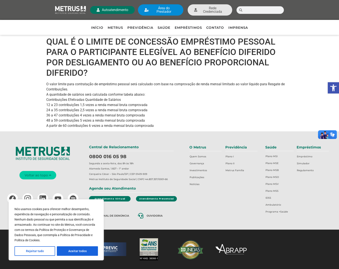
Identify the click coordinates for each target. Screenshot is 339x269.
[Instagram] (27, 198)
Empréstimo (304, 156)
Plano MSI (271, 156)
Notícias (195, 184)
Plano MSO (272, 177)
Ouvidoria (155, 215)
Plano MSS (271, 190)
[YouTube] (58, 198)
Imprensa (238, 28)
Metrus (115, 28)
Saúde (164, 28)
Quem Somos (198, 156)
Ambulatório (273, 204)
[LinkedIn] (42, 198)
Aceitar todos (77, 251)
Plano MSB (272, 170)
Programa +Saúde (276, 211)
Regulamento (305, 170)
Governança (197, 163)
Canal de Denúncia (114, 215)
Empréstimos (188, 28)
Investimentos (198, 170)
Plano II (229, 163)
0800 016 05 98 (107, 156)
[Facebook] (12, 198)
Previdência (140, 28)
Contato (215, 28)
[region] (56, 229)
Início (97, 28)
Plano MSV (272, 183)
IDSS (268, 197)
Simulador (303, 163)
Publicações (197, 177)
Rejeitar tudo (35, 251)
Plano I (229, 156)
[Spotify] (73, 198)
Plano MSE (271, 163)
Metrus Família (234, 170)
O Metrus (197, 147)
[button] (333, 87)
